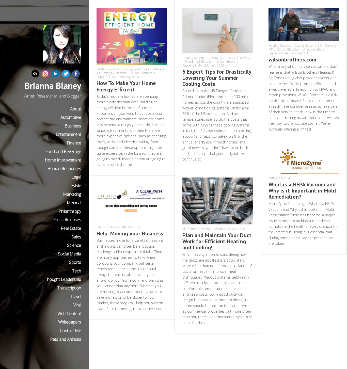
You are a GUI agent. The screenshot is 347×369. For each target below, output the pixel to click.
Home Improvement (63, 160)
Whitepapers (69, 322)
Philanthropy (69, 211)
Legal (76, 177)
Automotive (70, 117)
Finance (74, 143)
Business (73, 126)
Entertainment (68, 134)
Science (74, 245)
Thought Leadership (63, 279)
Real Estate (71, 228)
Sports (75, 262)
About (75, 109)
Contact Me (70, 330)
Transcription (69, 288)
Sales (76, 237)
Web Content (69, 313)
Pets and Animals (65, 339)
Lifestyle (73, 185)
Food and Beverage (63, 151)
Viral (77, 305)
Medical (74, 202)
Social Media (69, 254)
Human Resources (64, 168)
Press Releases (67, 219)
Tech (76, 271)
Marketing (72, 194)
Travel (75, 296)
